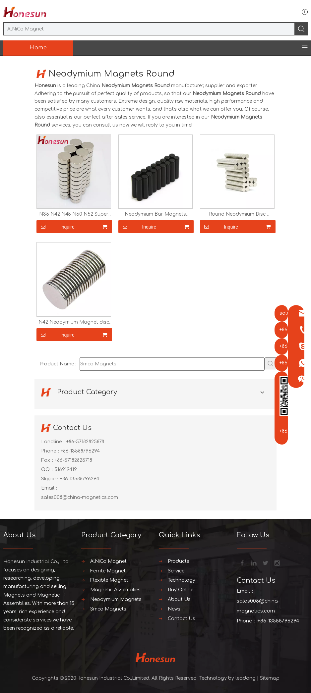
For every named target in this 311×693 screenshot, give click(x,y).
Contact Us (181, 618)
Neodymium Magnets (116, 599)
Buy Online (180, 589)
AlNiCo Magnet (108, 561)
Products (178, 561)
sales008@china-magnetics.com (79, 497)
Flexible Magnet (109, 580)
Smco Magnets (108, 609)
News (174, 609)
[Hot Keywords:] (271, 363)
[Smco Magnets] (172, 364)
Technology (181, 580)
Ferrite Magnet (108, 570)
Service (176, 570)
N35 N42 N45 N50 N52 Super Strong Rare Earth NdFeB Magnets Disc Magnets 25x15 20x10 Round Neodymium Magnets (74, 214)
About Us (179, 599)
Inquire (55, 226)
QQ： (47, 469)
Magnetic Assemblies (115, 589)
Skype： (50, 478)
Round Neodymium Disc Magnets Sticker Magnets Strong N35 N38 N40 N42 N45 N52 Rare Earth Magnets (237, 214)
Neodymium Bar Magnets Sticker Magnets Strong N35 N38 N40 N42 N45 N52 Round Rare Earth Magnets (155, 214)
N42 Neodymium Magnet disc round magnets (73, 322)
